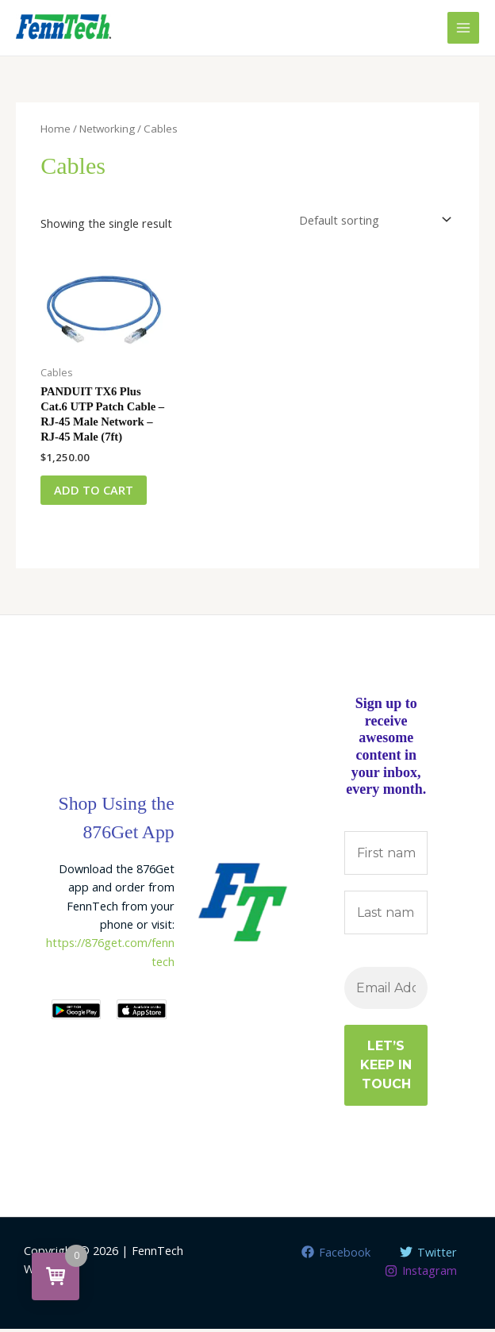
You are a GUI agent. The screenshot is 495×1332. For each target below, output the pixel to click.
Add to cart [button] (96, 491)
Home (55, 128)
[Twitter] (428, 1255)
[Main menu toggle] (463, 28)
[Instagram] (421, 1273)
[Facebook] (336, 1255)
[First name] (386, 855)
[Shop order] (372, 220)
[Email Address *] (386, 990)
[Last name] (386, 915)
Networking (107, 128)
